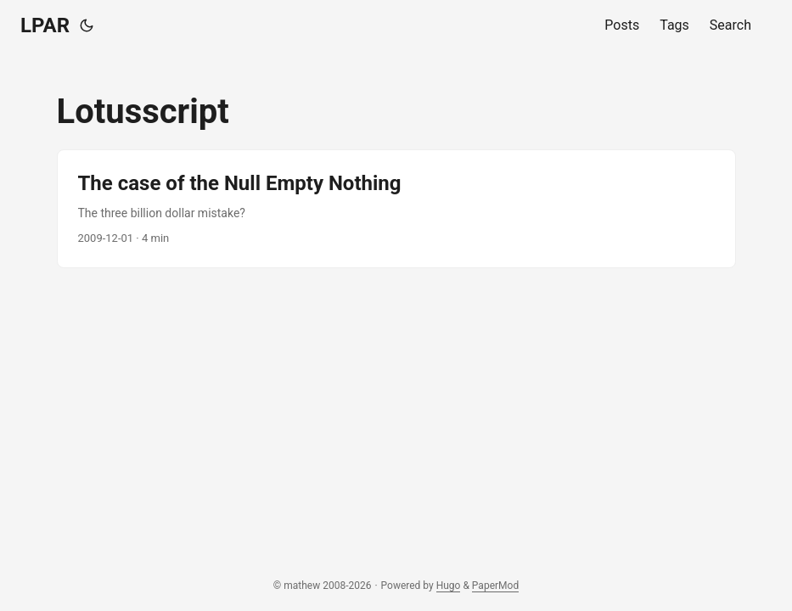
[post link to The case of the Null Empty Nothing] (396, 208)
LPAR (45, 25)
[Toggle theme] (86, 25)
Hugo (448, 585)
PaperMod (495, 585)
